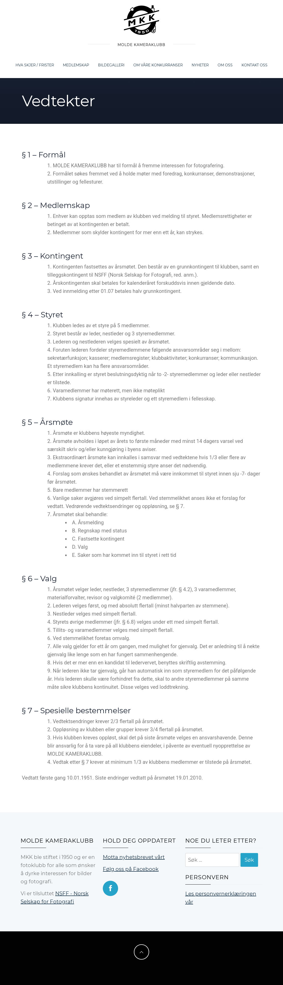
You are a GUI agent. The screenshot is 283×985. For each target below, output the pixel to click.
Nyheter (200, 65)
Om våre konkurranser (158, 65)
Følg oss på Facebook (131, 869)
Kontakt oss (254, 65)
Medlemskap (76, 65)
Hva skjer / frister (35, 65)
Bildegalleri (111, 65)
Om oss (225, 65)
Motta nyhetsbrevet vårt (134, 857)
